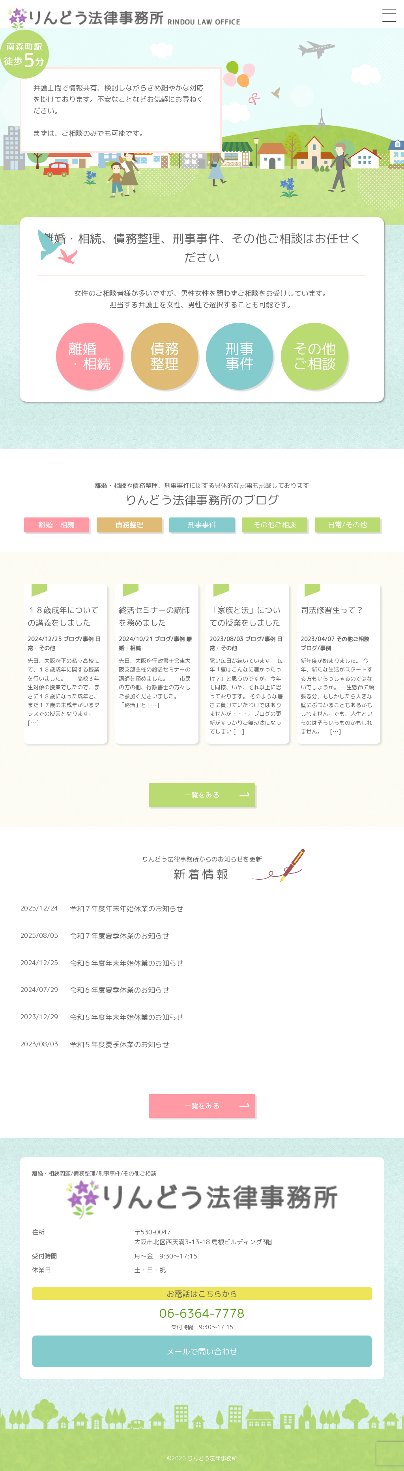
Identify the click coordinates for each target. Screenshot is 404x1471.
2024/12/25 (45, 639)
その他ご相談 (314, 356)
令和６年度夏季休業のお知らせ (119, 990)
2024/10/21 (136, 639)
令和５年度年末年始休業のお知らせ (126, 1017)
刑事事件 (239, 356)
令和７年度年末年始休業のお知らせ (126, 909)
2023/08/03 (227, 639)
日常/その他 (347, 525)
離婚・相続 (89, 356)
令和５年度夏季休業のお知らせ (119, 1045)
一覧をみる (202, 795)
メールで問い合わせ (202, 1351)
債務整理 (164, 356)
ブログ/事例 (78, 639)
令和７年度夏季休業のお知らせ (119, 936)
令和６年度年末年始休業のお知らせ (126, 963)
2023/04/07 (318, 639)
